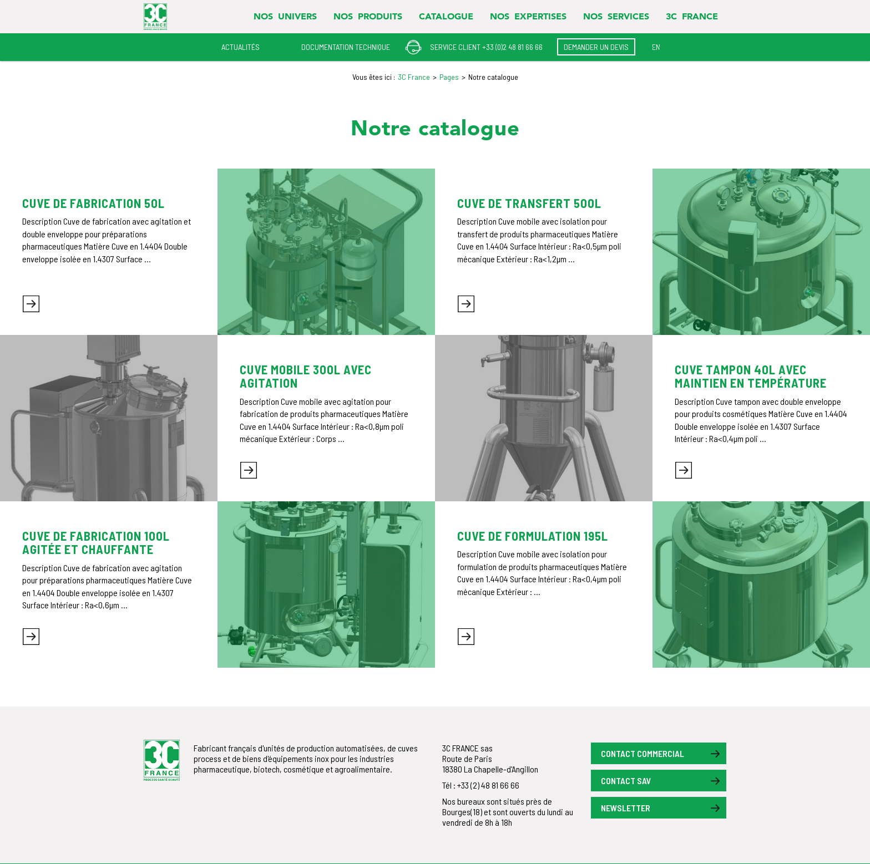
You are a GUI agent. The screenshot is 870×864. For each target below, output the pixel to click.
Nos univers (285, 16)
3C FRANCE (692, 16)
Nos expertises (528, 16)
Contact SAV (626, 780)
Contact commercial (642, 753)
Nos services (616, 16)
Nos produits (367, 16)
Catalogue (446, 16)
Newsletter (625, 807)
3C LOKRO (666, 49)
